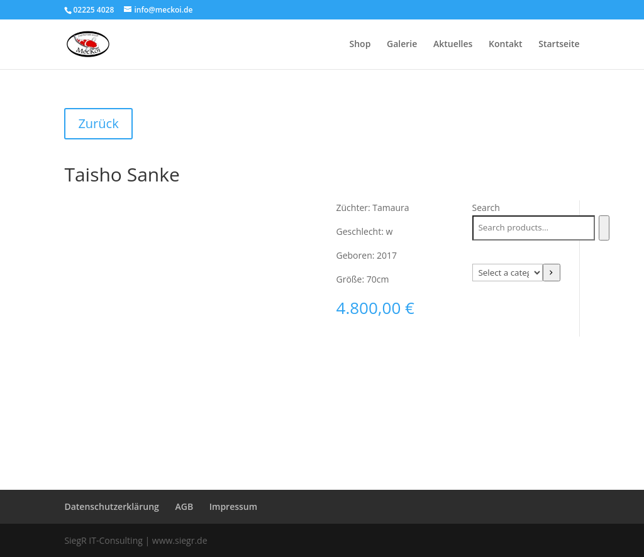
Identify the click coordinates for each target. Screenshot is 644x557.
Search (486, 208)
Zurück (98, 123)
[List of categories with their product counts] (507, 272)
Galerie (402, 45)
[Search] (604, 228)
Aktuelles (452, 45)
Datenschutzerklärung (111, 506)
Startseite (558, 45)
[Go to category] (551, 272)
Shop (360, 45)
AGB (184, 506)
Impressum (233, 506)
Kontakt (506, 45)
